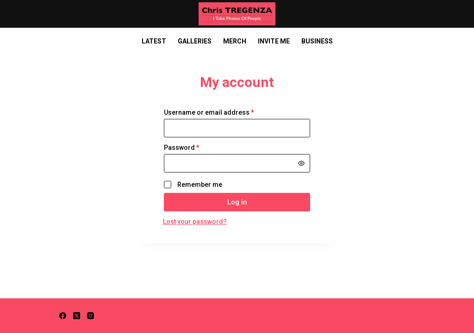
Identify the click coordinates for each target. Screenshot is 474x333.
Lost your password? (195, 221)
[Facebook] (62, 315)
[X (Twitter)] (76, 315)
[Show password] (301, 163)
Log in (237, 202)
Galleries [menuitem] (195, 41)
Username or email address (223, 112)
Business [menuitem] (317, 41)
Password (195, 147)
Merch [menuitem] (234, 41)
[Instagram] (90, 315)
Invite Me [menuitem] (274, 41)
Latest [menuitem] (154, 41)
